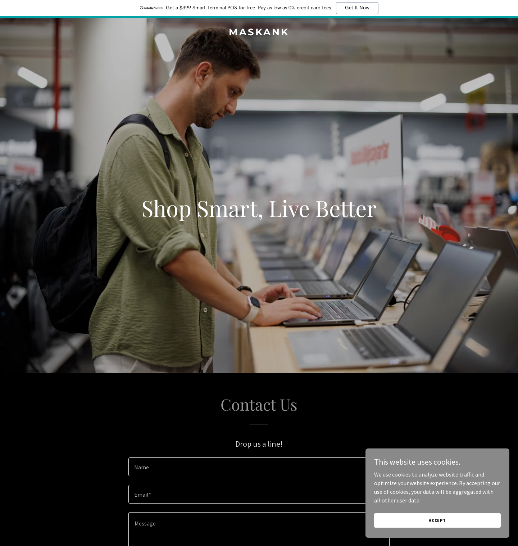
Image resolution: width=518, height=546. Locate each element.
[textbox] (258, 466)
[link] (259, 33)
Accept (437, 520)
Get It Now (357, 7)
